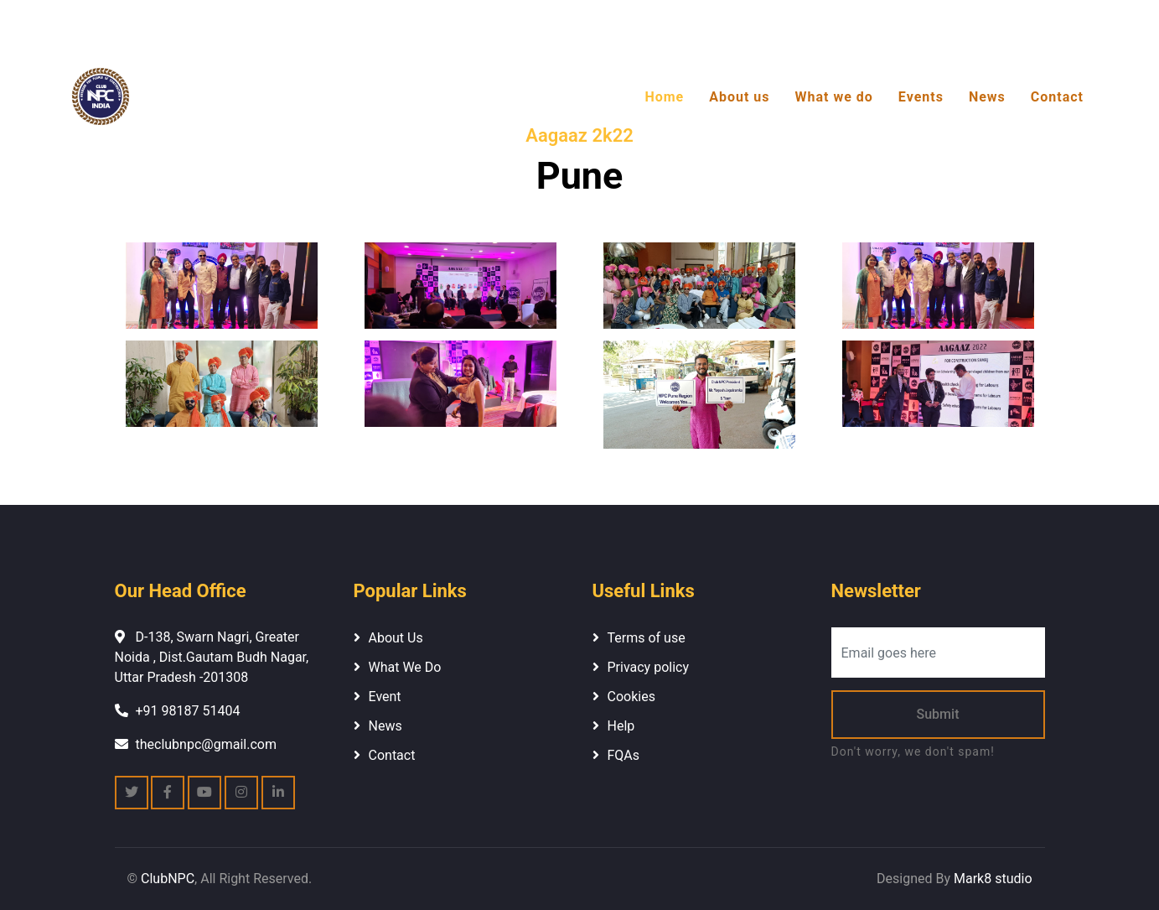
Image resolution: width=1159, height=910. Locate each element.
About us (739, 97)
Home (664, 97)
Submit (938, 714)
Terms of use (647, 638)
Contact (1057, 97)
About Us (396, 638)
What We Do (405, 667)
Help (621, 726)
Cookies (631, 697)
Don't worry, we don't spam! (913, 751)
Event (385, 697)
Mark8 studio (993, 879)
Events (921, 97)
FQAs (624, 755)
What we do (834, 97)
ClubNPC (167, 879)
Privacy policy (649, 667)
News (987, 97)
